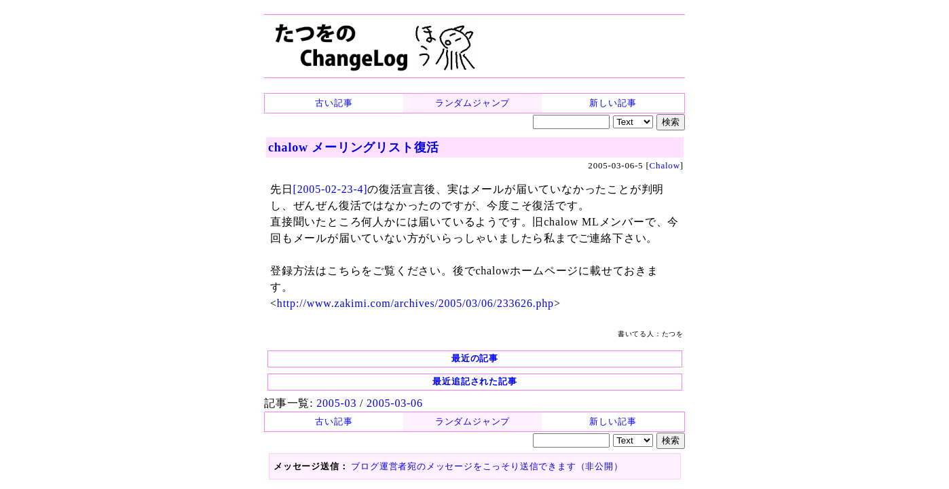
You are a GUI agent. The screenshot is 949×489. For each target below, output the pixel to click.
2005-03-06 (395, 403)
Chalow (665, 165)
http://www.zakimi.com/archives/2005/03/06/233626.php (415, 303)
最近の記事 (474, 358)
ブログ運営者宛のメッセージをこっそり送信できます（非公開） (486, 466)
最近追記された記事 (474, 381)
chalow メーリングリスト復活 (353, 147)
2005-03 (336, 403)
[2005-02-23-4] (330, 189)
